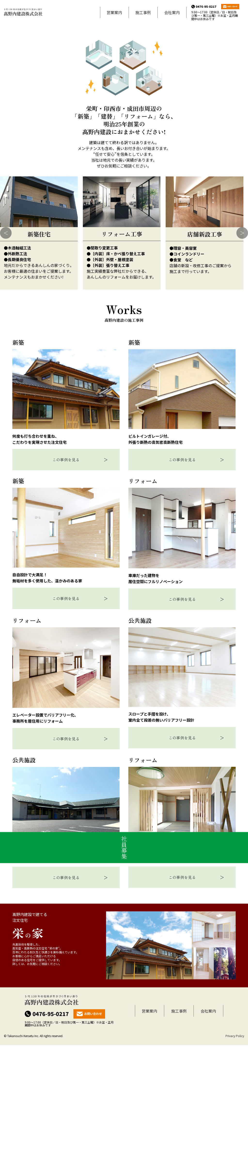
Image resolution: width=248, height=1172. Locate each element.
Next (242, 360)
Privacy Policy (234, 1163)
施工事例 (143, 12)
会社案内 (172, 12)
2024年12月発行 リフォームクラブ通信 (31, 138)
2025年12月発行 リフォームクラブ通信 (31, 123)
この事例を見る (65, 586)
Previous (6, 360)
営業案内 (114, 12)
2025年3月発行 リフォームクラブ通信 (30, 131)
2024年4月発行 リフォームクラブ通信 (30, 146)
